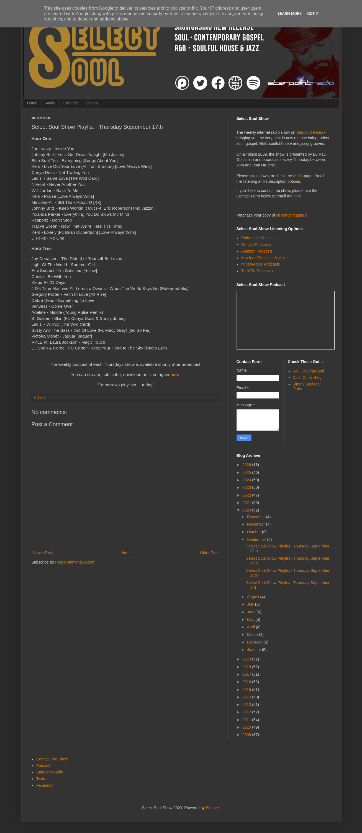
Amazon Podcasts (257, 251)
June (251, 612)
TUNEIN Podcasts (257, 271)
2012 (247, 712)
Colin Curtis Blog (307, 377)
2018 (247, 667)
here (174, 374)
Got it (313, 13)
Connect (70, 103)
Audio (50, 103)
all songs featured (291, 215)
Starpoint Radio (309, 132)
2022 (247, 495)
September (257, 539)
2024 (247, 480)
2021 (247, 502)
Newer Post (43, 553)
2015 (247, 689)
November (256, 524)
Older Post (209, 553)
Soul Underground (308, 371)
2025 (247, 472)
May (251, 619)
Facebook (44, 785)
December (256, 517)
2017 (247, 674)
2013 (247, 704)
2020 (247, 510)
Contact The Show (52, 759)
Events (92, 103)
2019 (247, 659)
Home (32, 103)
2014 (247, 697)
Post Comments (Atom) (75, 562)
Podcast (43, 765)
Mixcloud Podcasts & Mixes (264, 258)
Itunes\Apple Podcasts (260, 264)
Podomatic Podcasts (259, 238)
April (251, 627)
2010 (247, 727)
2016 (247, 682)
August (253, 597)
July (251, 604)
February (255, 642)
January (254, 649)
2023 (247, 487)
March (253, 634)
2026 (247, 464)
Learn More (290, 13)
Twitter (42, 779)
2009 (247, 734)
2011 (247, 720)
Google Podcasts (256, 244)
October (254, 532)
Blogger (212, 808)
